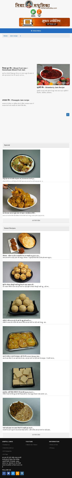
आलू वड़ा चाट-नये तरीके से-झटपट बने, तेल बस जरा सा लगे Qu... (19, 178)
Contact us (6, 444)
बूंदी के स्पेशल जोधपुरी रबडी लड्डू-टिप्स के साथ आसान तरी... (18, 284)
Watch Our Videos (32, 444)
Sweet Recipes (10, 228)
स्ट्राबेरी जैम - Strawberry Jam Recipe (50, 87)
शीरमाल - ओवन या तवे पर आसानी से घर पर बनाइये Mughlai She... (21, 256)
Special (7, 145)
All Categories (7, 451)
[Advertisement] (36, 52)
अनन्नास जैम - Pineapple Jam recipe (15, 100)
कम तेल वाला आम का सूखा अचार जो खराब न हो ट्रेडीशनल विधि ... (19, 213)
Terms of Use (54, 444)
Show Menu (36, 31)
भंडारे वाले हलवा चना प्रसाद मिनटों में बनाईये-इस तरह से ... (18, 428)
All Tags (5, 454)
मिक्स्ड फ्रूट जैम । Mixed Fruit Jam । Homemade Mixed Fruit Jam (15, 69)
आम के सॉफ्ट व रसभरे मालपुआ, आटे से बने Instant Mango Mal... (21, 356)
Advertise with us (8, 448)
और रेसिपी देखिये (36, 220)
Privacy (52, 448)
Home (6, 36)
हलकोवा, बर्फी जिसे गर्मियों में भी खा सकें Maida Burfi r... (19, 392)
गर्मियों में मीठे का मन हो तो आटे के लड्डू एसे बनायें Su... (17, 320)
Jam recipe (14, 36)
